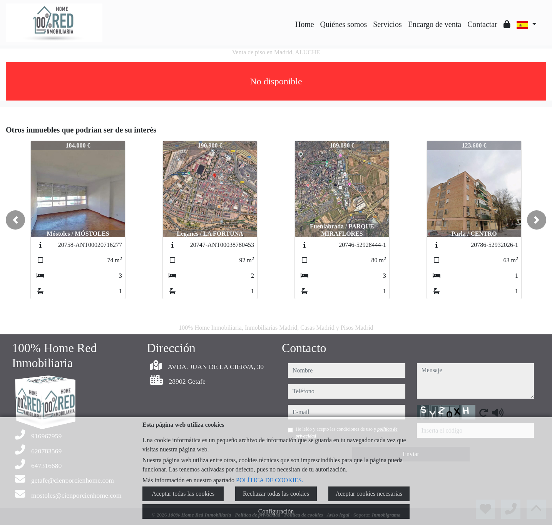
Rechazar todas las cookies (276, 493)
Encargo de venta (434, 24)
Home (304, 24)
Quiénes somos (343, 24)
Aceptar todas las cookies (183, 493)
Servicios (387, 24)
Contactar (482, 24)
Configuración (276, 511)
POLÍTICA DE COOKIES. (269, 480)
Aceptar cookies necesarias (369, 493)
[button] (15, 220)
